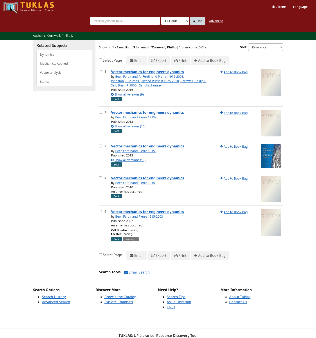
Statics (44, 81)
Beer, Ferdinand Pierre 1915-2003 (139, 216)
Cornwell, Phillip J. (193, 81)
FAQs (171, 307)
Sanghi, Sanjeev (150, 85)
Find (198, 21)
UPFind (14, 6)
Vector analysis (50, 72)
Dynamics (47, 54)
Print (180, 60)
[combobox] (125, 21)
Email (136, 60)
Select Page (112, 60)
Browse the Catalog (120, 296)
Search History (54, 296)
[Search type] (175, 21)
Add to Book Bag (210, 60)
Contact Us (238, 301)
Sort (243, 47)
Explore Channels (118, 301)
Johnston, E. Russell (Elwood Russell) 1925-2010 (145, 81)
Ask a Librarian (179, 301)
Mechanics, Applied (54, 63)
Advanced (216, 21)
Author (38, 35)
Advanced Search (56, 301)
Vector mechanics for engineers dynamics (147, 71)
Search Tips (176, 296)
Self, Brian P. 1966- (124, 85)
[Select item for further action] (100, 71)
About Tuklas (240, 296)
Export (158, 60)
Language (302, 7)
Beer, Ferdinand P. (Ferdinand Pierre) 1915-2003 (149, 76)
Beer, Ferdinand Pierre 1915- (135, 117)
